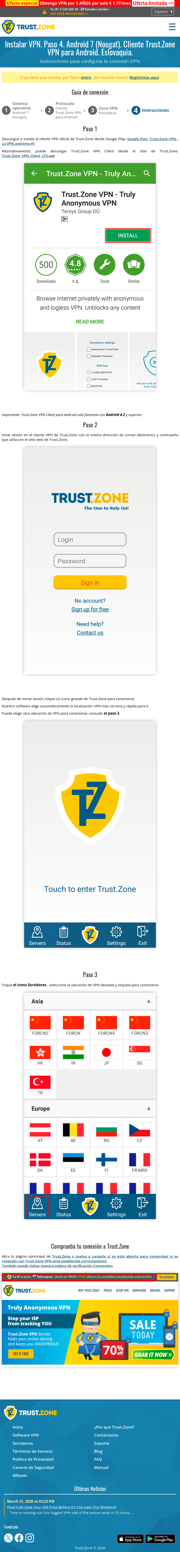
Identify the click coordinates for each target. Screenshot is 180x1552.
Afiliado (20, 1475)
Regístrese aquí (144, 77)
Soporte (101, 1443)
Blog (98, 1451)
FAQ (98, 1459)
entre (86, 77)
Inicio (18, 1427)
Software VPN (26, 1435)
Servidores (23, 1443)
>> (153, 3)
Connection (102, 1265)
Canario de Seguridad (33, 1467)
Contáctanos (106, 1435)
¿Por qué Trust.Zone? (114, 1427)
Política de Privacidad (33, 1459)
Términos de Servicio (32, 1451)
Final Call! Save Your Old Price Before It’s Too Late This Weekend (61, 1507)
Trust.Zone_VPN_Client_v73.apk (28, 155)
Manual (101, 1467)
